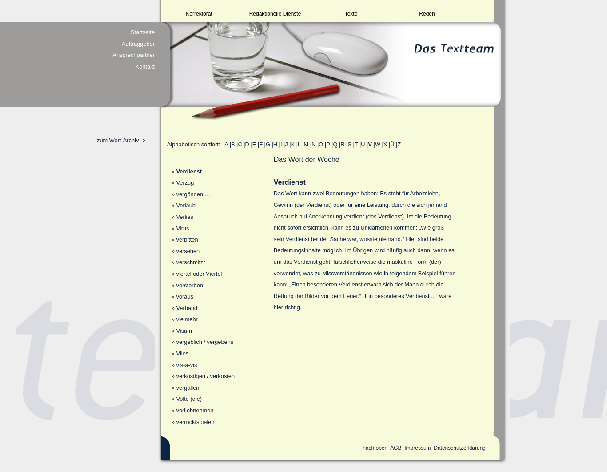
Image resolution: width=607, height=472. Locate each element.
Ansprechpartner (133, 55)
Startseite (143, 32)
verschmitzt (190, 262)
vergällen (187, 387)
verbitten (187, 239)
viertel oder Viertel (199, 273)
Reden (427, 14)
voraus (184, 296)
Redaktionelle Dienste (275, 14)
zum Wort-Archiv (121, 140)
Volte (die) (189, 398)
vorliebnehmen (194, 410)
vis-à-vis (186, 365)
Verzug (185, 182)
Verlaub (185, 205)
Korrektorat (199, 14)
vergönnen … (193, 194)
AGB (395, 448)
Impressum (417, 448)
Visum (184, 330)
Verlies (184, 217)
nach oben (372, 448)
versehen (188, 251)
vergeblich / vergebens (204, 342)
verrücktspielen (195, 422)
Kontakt (145, 66)
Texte (351, 14)
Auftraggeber (138, 43)
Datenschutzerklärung (460, 448)
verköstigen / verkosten (205, 376)
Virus (182, 228)
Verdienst (189, 171)
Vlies (182, 353)
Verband (186, 308)
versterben (189, 285)
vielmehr (186, 319)
